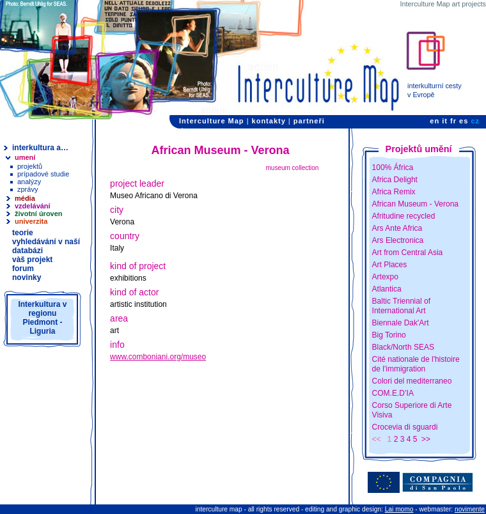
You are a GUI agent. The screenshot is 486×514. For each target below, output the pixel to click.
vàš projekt (32, 259)
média (25, 198)
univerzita (31, 221)
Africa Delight (395, 179)
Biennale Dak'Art (400, 322)
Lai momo (399, 509)
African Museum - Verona (415, 203)
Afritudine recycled (403, 216)
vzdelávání (33, 206)
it (445, 121)
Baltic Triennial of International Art (401, 306)
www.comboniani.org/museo (158, 356)
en (434, 121)
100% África (393, 167)
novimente (470, 509)
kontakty (269, 121)
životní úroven (39, 213)
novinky (26, 277)
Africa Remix (394, 191)
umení (25, 157)
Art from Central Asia (407, 252)
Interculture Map (211, 121)
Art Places (389, 264)
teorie (22, 232)
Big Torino (389, 335)
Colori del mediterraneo (412, 381)
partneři (309, 121)
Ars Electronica (398, 240)
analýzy (29, 181)
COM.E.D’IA (393, 393)
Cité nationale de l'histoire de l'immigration (416, 364)
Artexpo (385, 276)
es (463, 121)
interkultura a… (40, 147)
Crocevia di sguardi (405, 427)
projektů (29, 166)
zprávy (27, 189)
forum (23, 268)
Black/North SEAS (403, 347)
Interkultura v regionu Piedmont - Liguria (42, 318)
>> (425, 439)
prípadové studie (43, 174)
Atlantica (387, 288)
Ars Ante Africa (397, 228)
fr (453, 121)
